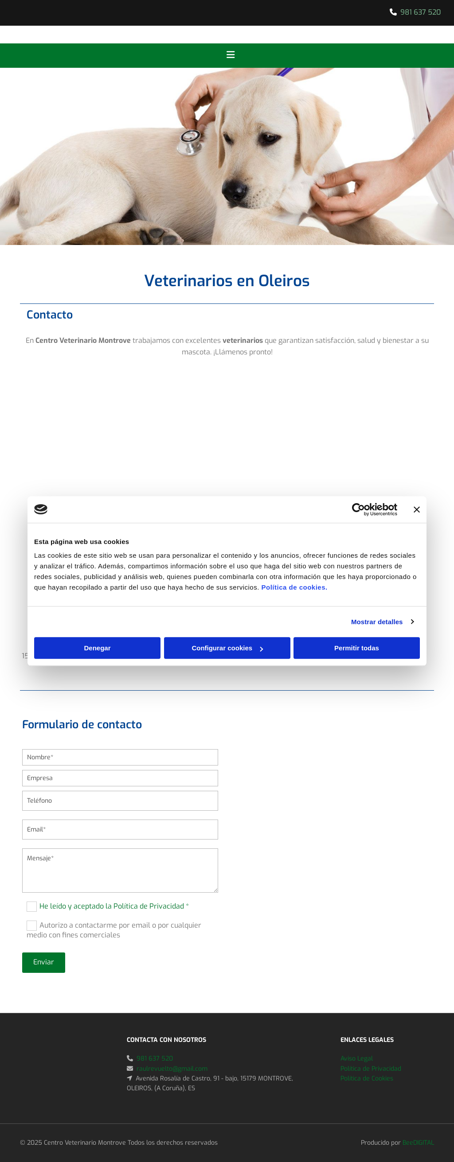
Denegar (97, 648)
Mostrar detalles (377, 622)
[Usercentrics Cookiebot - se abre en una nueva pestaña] (358, 509)
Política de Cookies (366, 1078)
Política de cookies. (294, 587)
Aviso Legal (356, 1058)
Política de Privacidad (370, 1069)
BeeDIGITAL (418, 1143)
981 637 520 (420, 12)
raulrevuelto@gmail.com (172, 1069)
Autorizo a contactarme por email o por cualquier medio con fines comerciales (114, 930)
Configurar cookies (227, 648)
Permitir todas (356, 648)
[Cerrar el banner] (417, 509)
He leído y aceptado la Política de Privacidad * (114, 905)
